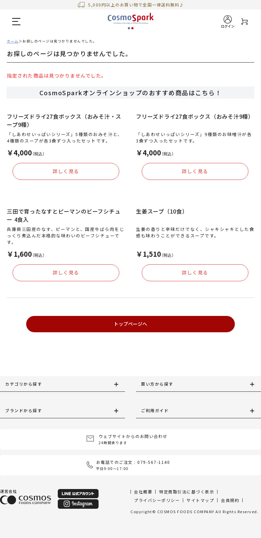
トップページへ (130, 323)
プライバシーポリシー (157, 500)
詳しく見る (66, 171)
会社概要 (143, 491)
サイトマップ (200, 500)
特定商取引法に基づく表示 (186, 491)
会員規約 (230, 500)
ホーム (13, 41)
